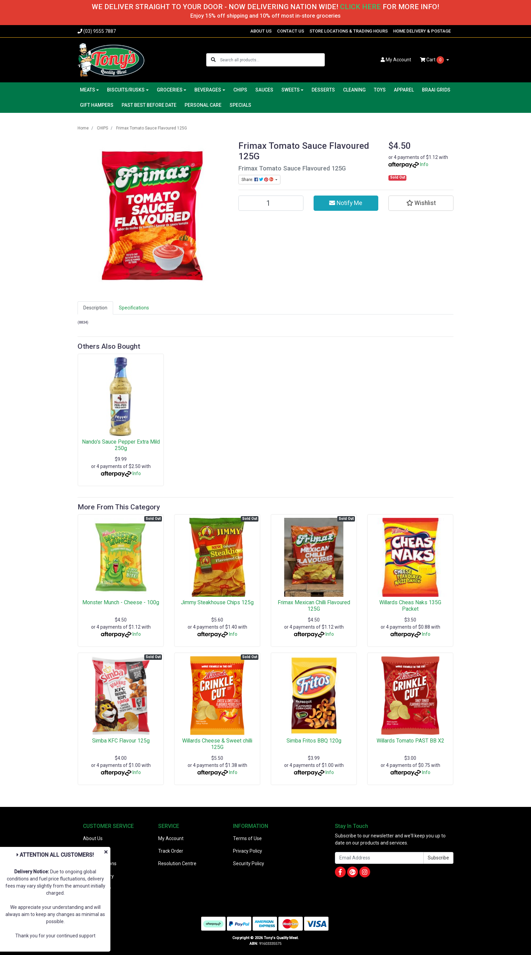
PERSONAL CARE (203, 105)
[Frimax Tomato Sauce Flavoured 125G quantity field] (270, 203)
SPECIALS (240, 105)
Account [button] (396, 59)
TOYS (380, 90)
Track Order (170, 851)
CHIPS (240, 90)
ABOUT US (261, 31)
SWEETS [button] (290, 90)
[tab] (95, 307)
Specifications (134, 307)
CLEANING (354, 90)
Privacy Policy (247, 851)
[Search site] (213, 60)
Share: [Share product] (257, 179)
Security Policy (248, 863)
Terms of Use (247, 838)
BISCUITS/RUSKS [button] (126, 90)
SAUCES (264, 90)
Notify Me (345, 203)
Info (424, 164)
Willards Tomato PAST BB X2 (410, 740)
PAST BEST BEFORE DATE (149, 105)
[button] (420, 203)
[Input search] (272, 60)
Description (95, 307)
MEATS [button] (87, 90)
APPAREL (404, 90)
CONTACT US (290, 31)
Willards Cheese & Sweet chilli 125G (217, 743)
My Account (171, 838)
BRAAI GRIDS (436, 90)
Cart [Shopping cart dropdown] (432, 60)
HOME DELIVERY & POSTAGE (422, 31)
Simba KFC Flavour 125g (121, 740)
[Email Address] (379, 858)
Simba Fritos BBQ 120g (313, 740)
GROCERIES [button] (170, 90)
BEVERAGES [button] (207, 90)
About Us (93, 838)
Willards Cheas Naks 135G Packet (410, 605)
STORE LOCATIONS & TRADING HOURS (349, 31)
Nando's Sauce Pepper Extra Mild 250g (121, 445)
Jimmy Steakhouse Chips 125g (217, 602)
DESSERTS (323, 90)
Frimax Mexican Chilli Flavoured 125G (314, 605)
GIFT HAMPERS (96, 105)
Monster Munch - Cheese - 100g (120, 602)
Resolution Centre (177, 863)
